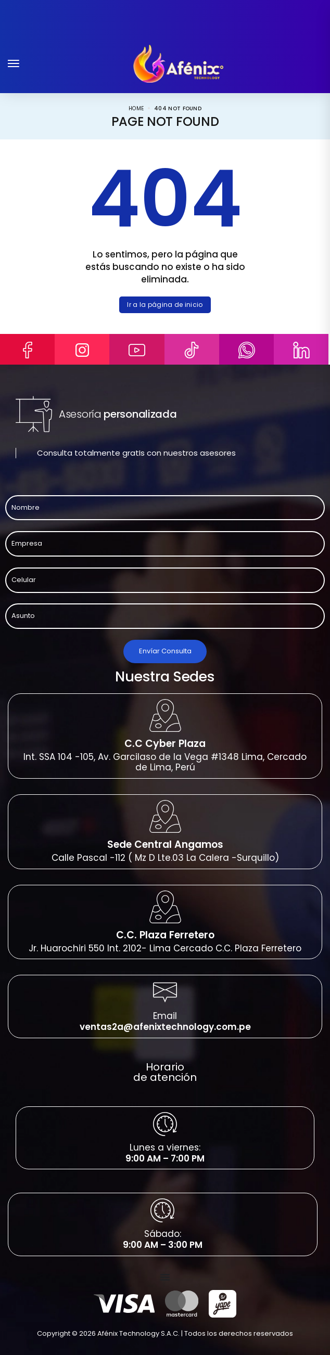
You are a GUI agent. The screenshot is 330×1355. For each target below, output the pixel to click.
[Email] (165, 992)
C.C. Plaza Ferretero (165, 935)
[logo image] (178, 63)
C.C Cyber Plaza (165, 744)
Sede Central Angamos (165, 844)
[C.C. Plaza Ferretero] (165, 907)
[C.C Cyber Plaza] (165, 715)
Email (165, 1016)
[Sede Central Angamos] (165, 816)
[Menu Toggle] (165, 1277)
